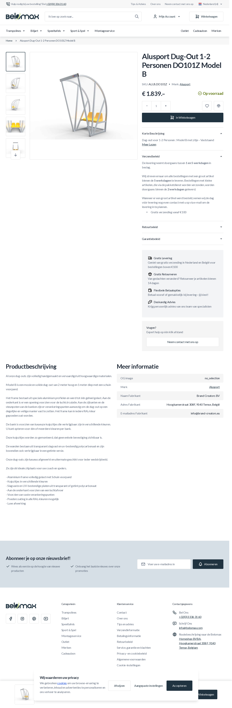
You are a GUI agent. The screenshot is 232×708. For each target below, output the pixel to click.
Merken (216, 30)
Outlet (185, 30)
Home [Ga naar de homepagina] (9, 40)
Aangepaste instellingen (148, 685)
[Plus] (166, 106)
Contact (122, 612)
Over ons (155, 3)
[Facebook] (10, 618)
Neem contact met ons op (179, 3)
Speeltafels (57, 31)
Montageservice (105, 30)
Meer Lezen (149, 144)
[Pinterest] (34, 618)
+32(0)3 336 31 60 (190, 616)
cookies (62, 683)
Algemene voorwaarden (131, 659)
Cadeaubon (200, 30)
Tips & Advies (138, 3)
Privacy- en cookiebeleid (132, 653)
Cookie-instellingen (128, 665)
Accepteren (179, 685)
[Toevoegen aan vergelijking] (218, 106)
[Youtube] (46, 618)
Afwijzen (119, 685)
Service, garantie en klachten (134, 647)
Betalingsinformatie (129, 636)
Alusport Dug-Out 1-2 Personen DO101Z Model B (47, 40)
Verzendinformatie (128, 630)
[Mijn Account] (167, 16)
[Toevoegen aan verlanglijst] (207, 106)
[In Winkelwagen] (182, 117)
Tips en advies (125, 624)
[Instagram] (22, 618)
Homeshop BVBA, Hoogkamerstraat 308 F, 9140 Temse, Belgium (197, 643)
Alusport (185, 84)
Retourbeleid (125, 641)
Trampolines (16, 31)
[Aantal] (156, 106)
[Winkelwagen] (206, 16)
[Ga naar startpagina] (22, 16)
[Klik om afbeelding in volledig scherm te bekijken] (84, 106)
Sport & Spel (80, 31)
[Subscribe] (208, 564)
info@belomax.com (191, 627)
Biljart (36, 31)
